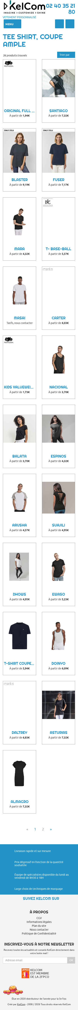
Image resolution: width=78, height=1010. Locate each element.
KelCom (21, 1004)
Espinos (58, 456)
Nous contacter (39, 929)
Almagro (20, 802)
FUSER (58, 180)
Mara (19, 249)
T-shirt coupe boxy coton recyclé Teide (20, 663)
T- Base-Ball (58, 249)
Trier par (66, 54)
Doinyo (58, 663)
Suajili (58, 525)
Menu (12, 24)
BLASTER (20, 180)
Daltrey (19, 733)
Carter (58, 318)
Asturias (58, 733)
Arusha (19, 525)
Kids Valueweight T (20, 387)
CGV (39, 918)
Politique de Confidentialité (39, 933)
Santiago (58, 111)
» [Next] (51, 829)
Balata (19, 456)
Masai (19, 318)
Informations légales (39, 921)
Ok (71, 960)
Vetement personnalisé (19, 17)
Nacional (58, 387)
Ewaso (58, 594)
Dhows (19, 594)
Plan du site (39, 925)
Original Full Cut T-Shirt (20, 111)
